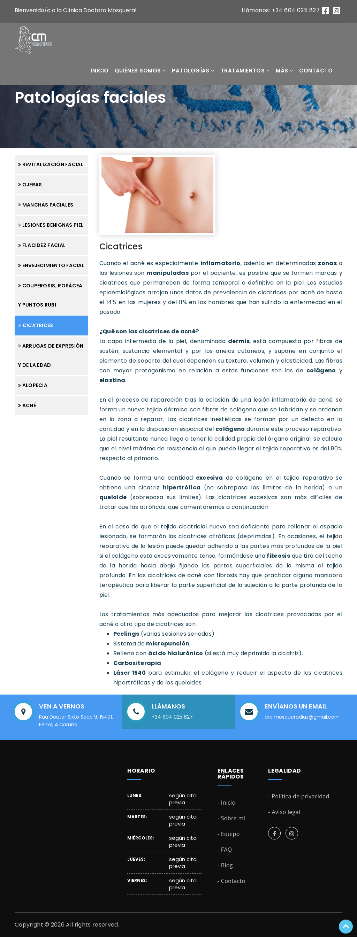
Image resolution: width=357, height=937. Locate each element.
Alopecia (32, 385)
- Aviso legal (284, 812)
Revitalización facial (50, 164)
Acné (27, 405)
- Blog (225, 865)
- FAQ (225, 849)
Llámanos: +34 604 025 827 (281, 10)
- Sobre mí (231, 818)
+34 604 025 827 (172, 716)
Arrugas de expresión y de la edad (51, 355)
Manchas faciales (45, 204)
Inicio (100, 70)
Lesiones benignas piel (50, 225)
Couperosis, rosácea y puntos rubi (50, 295)
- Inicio (227, 802)
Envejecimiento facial (51, 265)
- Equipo (229, 834)
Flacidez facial (42, 245)
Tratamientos (245, 70)
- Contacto (231, 881)
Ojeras (30, 184)
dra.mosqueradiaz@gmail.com (302, 716)
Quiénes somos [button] (140, 70)
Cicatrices (35, 325)
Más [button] (284, 70)
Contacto (316, 70)
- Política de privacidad (298, 796)
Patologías (193, 70)
